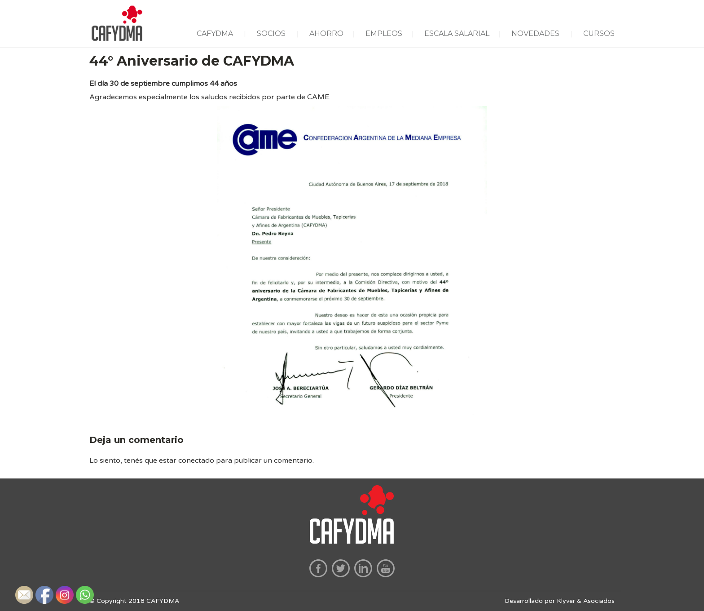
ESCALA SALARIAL (456, 33)
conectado (196, 460)
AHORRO (326, 33)
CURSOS (599, 33)
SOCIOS (271, 33)
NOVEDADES (535, 33)
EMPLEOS (383, 33)
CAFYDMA (215, 33)
